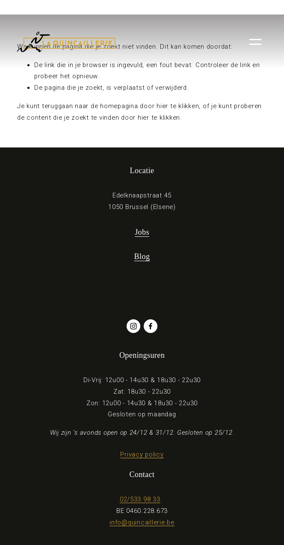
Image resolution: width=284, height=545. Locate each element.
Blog (142, 256)
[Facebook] (150, 326)
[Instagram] (133, 326)
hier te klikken (178, 106)
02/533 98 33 (140, 499)
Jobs (142, 232)
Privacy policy (141, 454)
